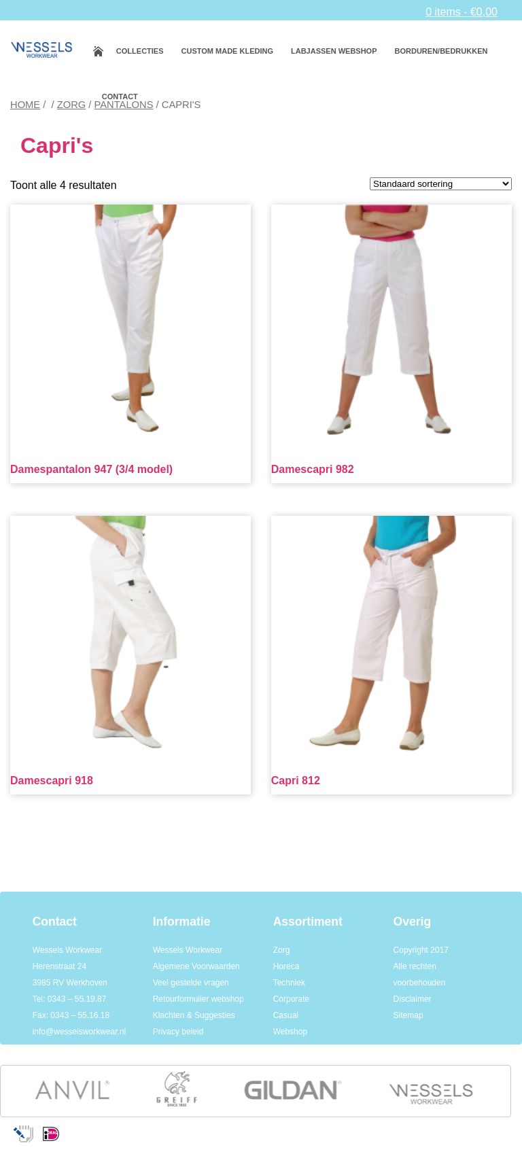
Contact (120, 96)
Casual (285, 1015)
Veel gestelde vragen (191, 982)
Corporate (291, 999)
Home (25, 104)
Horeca (286, 966)
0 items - (461, 12)
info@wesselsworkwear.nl (79, 1031)
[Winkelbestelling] (441, 183)
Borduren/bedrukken (441, 51)
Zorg (71, 104)
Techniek (289, 982)
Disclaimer (413, 999)
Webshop (290, 1031)
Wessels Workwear (187, 950)
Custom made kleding (227, 51)
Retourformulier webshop (198, 999)
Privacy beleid (178, 1031)
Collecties (140, 51)
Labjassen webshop (334, 51)
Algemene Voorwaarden (196, 966)
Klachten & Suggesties (194, 1015)
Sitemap (408, 1015)
